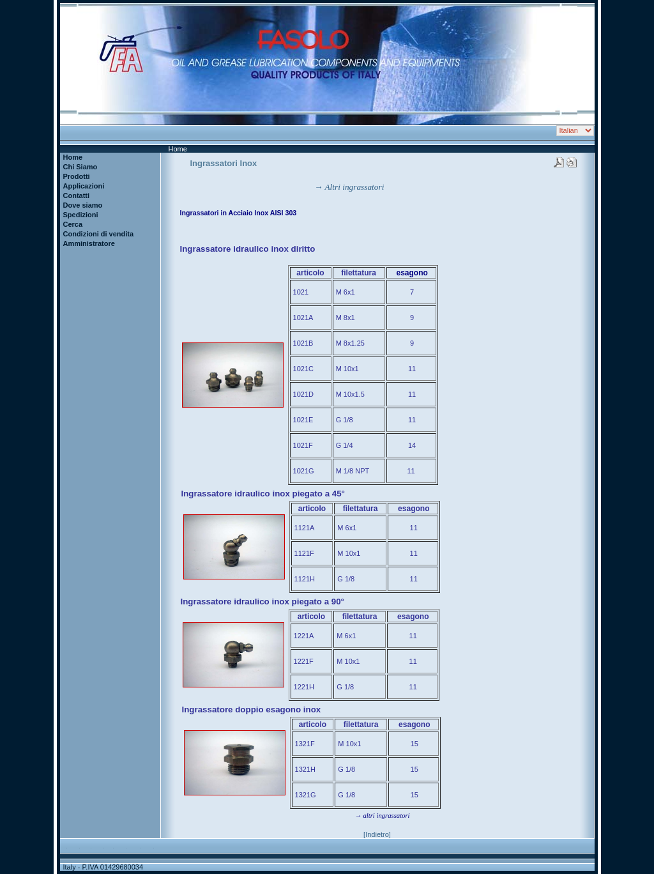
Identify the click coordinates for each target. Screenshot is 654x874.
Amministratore (89, 243)
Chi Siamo (80, 167)
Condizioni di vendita (98, 234)
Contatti (76, 195)
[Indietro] (377, 834)
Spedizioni (80, 214)
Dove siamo (83, 205)
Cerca (73, 224)
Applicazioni (84, 186)
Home (73, 157)
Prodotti (76, 176)
